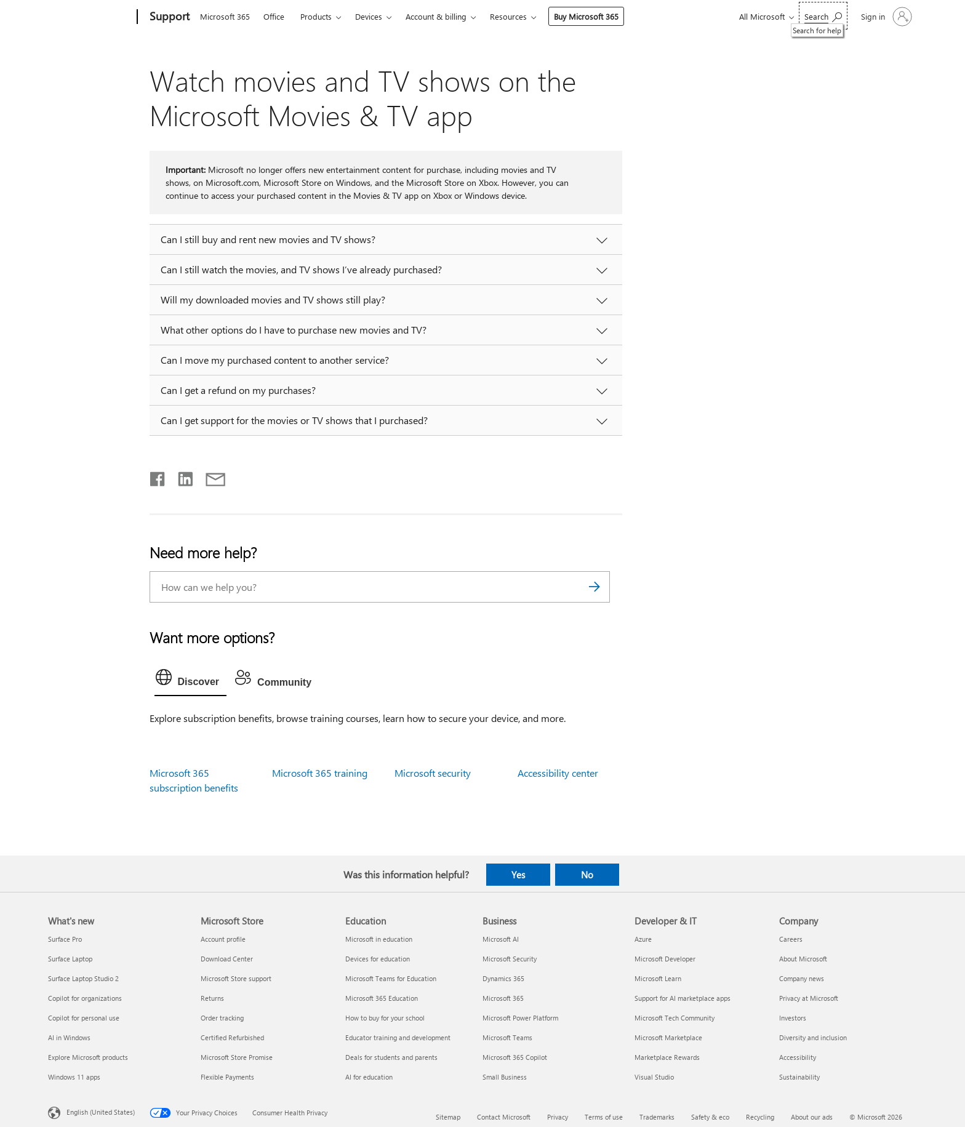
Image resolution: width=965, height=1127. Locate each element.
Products (316, 16)
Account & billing (436, 16)
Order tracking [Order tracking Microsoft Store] (222, 1017)
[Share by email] (209, 476)
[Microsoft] (90, 17)
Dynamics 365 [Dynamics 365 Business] (503, 978)
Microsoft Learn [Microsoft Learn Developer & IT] (658, 978)
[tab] (190, 680)
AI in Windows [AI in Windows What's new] (69, 1037)
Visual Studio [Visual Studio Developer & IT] (654, 1076)
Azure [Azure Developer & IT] (643, 939)
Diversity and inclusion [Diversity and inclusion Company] (813, 1037)
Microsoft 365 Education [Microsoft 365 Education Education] (381, 998)
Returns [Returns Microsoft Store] (212, 998)
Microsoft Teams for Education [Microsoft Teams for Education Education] (390, 978)
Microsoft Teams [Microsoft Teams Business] (507, 1037)
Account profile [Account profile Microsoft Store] (223, 939)
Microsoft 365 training (319, 772)
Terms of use (604, 1116)
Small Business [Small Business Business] (504, 1076)
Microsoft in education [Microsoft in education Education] (378, 939)
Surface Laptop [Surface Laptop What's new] (70, 958)
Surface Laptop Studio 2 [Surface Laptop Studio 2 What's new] (83, 978)
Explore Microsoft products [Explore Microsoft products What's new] (88, 1057)
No (587, 874)
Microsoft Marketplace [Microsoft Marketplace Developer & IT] (668, 1037)
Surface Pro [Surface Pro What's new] (65, 939)
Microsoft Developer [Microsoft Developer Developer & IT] (665, 958)
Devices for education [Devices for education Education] (377, 958)
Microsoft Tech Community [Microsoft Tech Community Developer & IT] (675, 1017)
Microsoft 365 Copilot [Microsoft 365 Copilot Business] (514, 1057)
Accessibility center (558, 772)
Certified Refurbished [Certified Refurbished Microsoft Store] (232, 1037)
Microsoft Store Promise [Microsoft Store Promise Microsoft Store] (237, 1057)
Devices (368, 16)
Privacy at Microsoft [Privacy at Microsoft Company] (808, 998)
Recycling (760, 1116)
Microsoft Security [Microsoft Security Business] (509, 958)
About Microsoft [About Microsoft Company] (803, 958)
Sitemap (448, 1116)
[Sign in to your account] (885, 16)
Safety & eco (710, 1116)
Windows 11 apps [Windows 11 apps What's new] (74, 1076)
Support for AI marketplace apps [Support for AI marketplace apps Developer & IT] (683, 998)
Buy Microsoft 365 (586, 16)
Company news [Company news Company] (801, 978)
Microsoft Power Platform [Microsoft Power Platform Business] (520, 1017)
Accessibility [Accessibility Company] (797, 1057)
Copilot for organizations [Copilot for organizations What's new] (85, 998)
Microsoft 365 (225, 16)
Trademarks (657, 1116)
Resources (508, 16)
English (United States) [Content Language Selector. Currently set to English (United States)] (100, 1112)
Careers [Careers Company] (791, 939)
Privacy (557, 1116)
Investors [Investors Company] (792, 1017)
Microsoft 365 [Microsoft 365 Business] (503, 998)
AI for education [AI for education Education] (369, 1076)
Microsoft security (432, 772)
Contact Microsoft (504, 1116)
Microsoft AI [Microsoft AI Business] (500, 939)
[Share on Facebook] (158, 476)
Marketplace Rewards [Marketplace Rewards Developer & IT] (667, 1057)
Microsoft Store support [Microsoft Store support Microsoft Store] (236, 978)
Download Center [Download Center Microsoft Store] (227, 958)
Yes (518, 874)
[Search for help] (823, 16)
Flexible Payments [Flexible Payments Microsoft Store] (227, 1076)
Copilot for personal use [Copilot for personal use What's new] (83, 1017)
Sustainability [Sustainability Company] (799, 1076)
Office (273, 16)
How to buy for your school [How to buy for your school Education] (385, 1017)
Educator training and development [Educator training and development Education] (397, 1037)
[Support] (168, 17)
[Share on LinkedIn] (180, 476)
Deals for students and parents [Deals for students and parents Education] (391, 1057)
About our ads (812, 1116)
